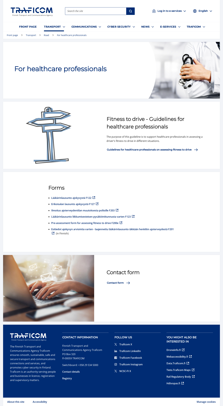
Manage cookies (206, 402)
